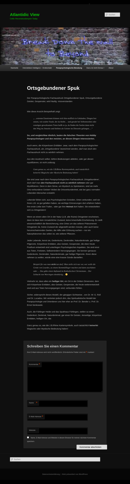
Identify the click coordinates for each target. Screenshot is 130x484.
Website (32, 430)
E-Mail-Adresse (36, 417)
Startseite (14, 68)
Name (33, 403)
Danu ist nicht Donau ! (95, 68)
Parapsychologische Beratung (69, 68)
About (111, 68)
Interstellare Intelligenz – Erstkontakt (37, 68)
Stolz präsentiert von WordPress (75, 474)
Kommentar (34, 364)
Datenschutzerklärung (51, 474)
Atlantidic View (24, 14)
